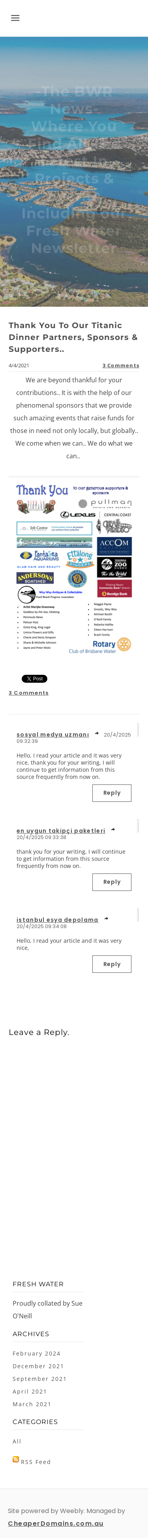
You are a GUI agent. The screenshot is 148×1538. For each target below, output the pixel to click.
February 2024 (37, 1353)
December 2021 (38, 1366)
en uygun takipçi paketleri (61, 831)
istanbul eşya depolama (58, 920)
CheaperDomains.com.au (56, 1523)
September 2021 (40, 1378)
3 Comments (121, 365)
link (97, 733)
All (17, 1441)
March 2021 (32, 1404)
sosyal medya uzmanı (53, 735)
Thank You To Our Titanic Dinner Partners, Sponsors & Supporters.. (73, 337)
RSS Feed (36, 1462)
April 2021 (30, 1391)
